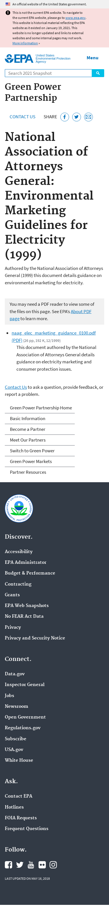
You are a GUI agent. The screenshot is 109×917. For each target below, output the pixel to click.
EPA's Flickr (42, 864)
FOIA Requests (21, 818)
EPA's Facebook (8, 864)
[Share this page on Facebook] (64, 117)
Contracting (18, 584)
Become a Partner (27, 429)
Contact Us (22, 116)
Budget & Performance (30, 573)
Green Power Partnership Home (41, 408)
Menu (93, 57)
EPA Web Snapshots (27, 605)
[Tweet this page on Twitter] (76, 117)
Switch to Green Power (32, 450)
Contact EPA (18, 796)
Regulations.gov (22, 728)
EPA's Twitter (19, 864)
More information (25, 43)
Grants (12, 595)
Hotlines (14, 807)
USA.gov (14, 749)
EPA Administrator (25, 562)
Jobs (9, 695)
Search (98, 73)
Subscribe (15, 739)
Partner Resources (28, 472)
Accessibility (19, 551)
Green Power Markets (31, 461)
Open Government (25, 717)
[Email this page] (88, 117)
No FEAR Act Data (24, 616)
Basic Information (27, 418)
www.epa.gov (75, 18)
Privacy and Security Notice (35, 638)
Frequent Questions (26, 828)
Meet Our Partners (28, 440)
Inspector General (24, 684)
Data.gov (15, 674)
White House (19, 760)
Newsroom (16, 706)
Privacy (13, 627)
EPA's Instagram (53, 864)
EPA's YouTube (31, 864)
